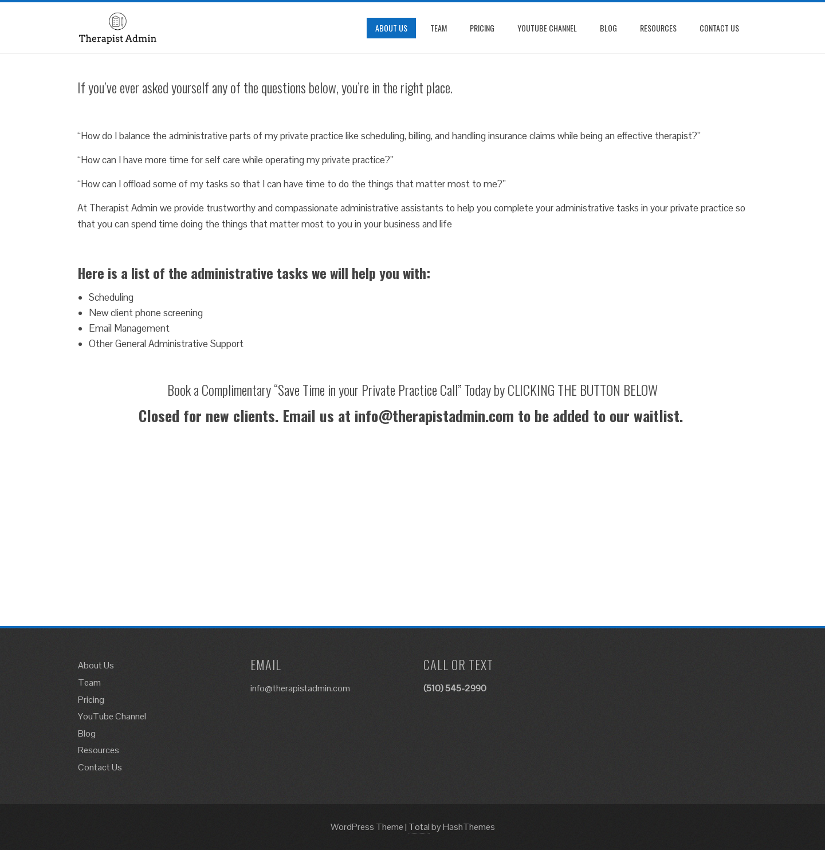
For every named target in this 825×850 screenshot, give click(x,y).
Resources (658, 28)
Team (438, 28)
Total (419, 827)
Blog (608, 28)
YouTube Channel (547, 28)
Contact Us (719, 28)
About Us (391, 28)
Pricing (482, 28)
